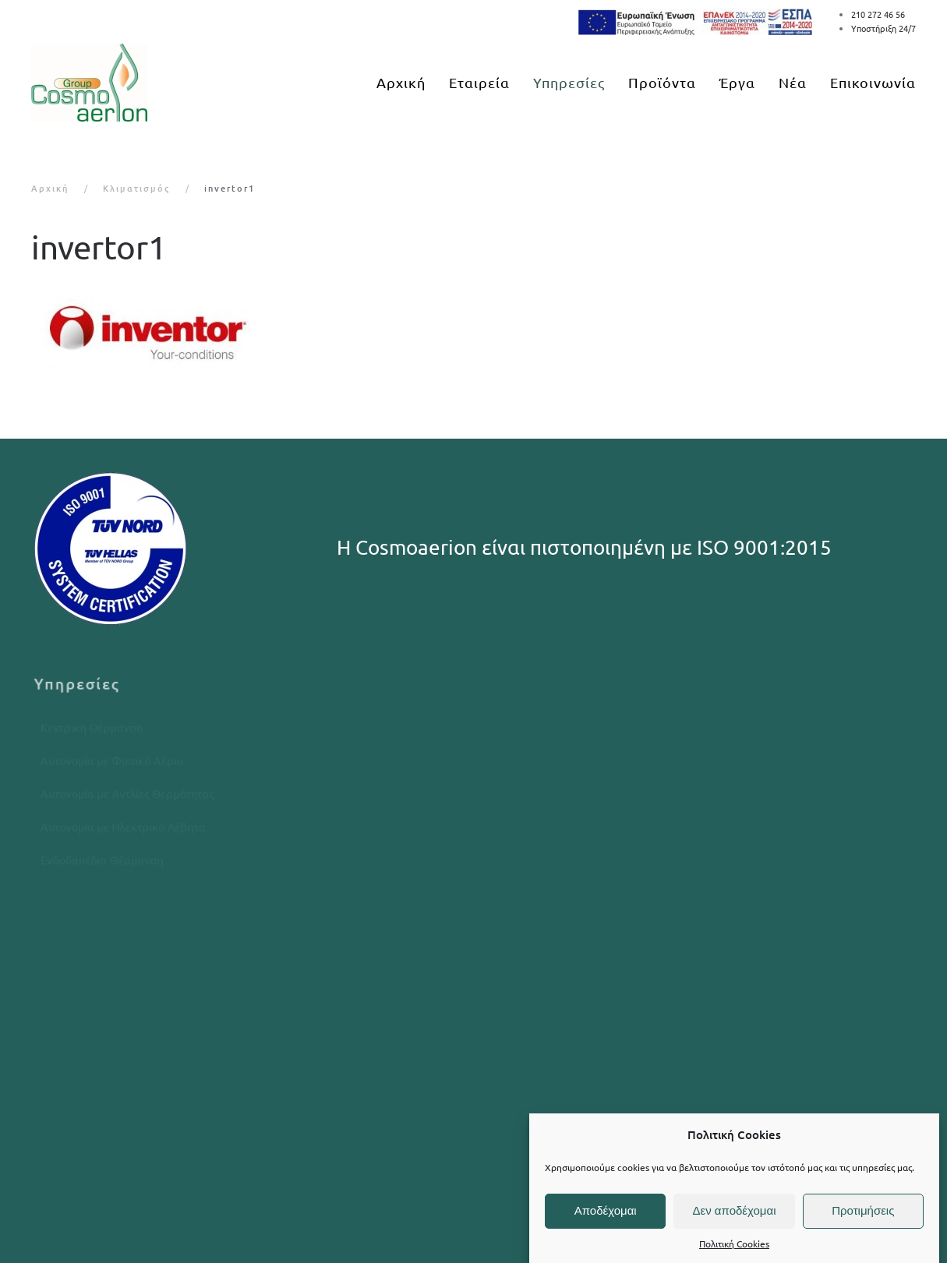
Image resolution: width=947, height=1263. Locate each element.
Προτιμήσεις (863, 1210)
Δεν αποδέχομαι (734, 1210)
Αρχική (401, 82)
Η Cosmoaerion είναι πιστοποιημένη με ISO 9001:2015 (584, 547)
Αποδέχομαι (605, 1210)
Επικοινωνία (873, 82)
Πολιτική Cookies (734, 1243)
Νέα (793, 82)
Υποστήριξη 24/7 (883, 28)
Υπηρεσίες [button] (569, 82)
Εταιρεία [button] (479, 82)
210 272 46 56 (878, 14)
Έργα (737, 82)
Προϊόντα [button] (662, 82)
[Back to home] (89, 83)
